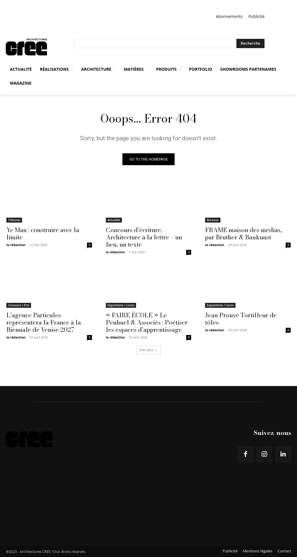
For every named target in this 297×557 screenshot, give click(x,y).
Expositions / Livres (121, 305)
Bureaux (213, 220)
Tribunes (14, 220)
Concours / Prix (18, 305)
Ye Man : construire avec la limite (42, 233)
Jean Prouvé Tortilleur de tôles (241, 318)
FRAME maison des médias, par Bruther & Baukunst (243, 233)
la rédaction (16, 244)
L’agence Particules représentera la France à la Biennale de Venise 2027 (43, 322)
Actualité (114, 220)
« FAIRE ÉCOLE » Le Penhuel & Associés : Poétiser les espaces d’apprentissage (147, 322)
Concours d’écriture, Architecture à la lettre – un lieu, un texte (144, 237)
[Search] (250, 43)
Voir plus (149, 349)
